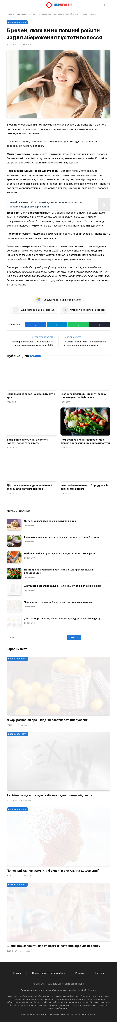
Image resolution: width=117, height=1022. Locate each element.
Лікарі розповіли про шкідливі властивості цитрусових (47, 720)
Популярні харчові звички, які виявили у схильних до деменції (53, 870)
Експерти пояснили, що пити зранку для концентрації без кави (83, 395)
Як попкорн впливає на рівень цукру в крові (31, 395)
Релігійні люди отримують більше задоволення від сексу (49, 795)
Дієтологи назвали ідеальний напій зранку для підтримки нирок (29, 487)
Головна (10, 14)
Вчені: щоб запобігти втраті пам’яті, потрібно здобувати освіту (53, 946)
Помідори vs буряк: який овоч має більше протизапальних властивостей (85, 441)
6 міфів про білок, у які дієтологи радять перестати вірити (27, 441)
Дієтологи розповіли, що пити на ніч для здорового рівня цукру (62, 618)
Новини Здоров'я (23, 14)
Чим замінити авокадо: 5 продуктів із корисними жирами (84, 487)
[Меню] (9, 5)
